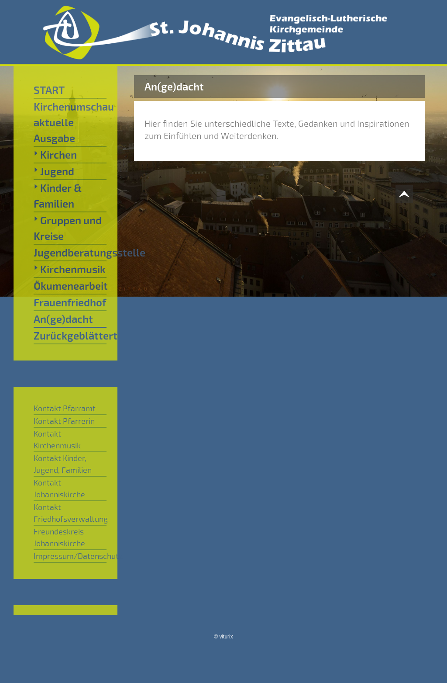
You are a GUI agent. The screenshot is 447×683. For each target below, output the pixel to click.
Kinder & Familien (58, 195)
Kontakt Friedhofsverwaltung (70, 513)
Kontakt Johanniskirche (59, 488)
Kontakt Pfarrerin (64, 421)
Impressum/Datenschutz (70, 556)
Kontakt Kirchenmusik (57, 439)
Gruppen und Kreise (68, 227)
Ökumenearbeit (70, 285)
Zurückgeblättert (70, 335)
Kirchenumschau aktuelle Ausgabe (70, 122)
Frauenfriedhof (70, 302)
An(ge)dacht (63, 318)
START (49, 89)
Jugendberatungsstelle (70, 252)
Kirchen (55, 154)
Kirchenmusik (70, 268)
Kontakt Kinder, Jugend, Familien (63, 464)
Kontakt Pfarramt (65, 408)
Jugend (54, 170)
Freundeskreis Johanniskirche (59, 537)
